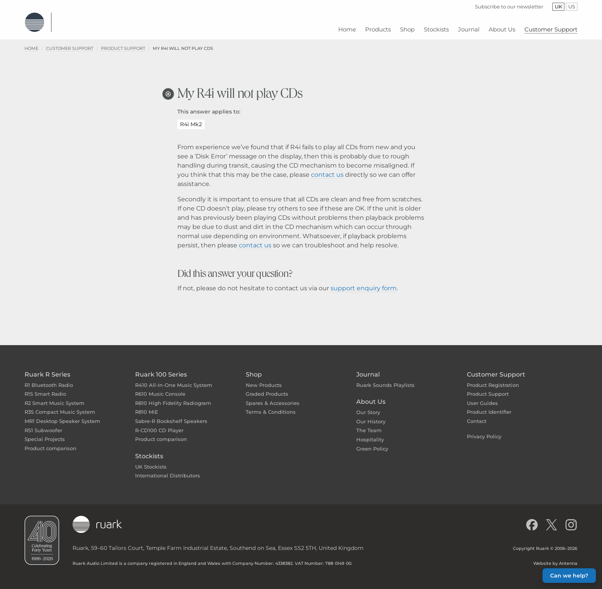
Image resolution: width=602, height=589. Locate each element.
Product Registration (493, 379)
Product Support (123, 42)
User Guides (482, 397)
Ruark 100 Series (161, 368)
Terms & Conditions (271, 406)
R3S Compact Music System (60, 406)
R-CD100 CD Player (159, 424)
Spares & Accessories (272, 397)
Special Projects (45, 433)
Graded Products (267, 388)
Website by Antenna (555, 557)
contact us (327, 169)
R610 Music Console (160, 388)
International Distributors (167, 470)
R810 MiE (146, 406)
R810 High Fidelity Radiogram (173, 397)
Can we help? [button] (569, 575)
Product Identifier (489, 406)
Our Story (368, 406)
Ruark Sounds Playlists (385, 379)
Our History (370, 416)
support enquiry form (364, 282)
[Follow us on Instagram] (571, 519)
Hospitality (370, 434)
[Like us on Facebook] (532, 519)
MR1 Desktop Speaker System (62, 415)
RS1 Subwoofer (43, 424)
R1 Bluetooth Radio (49, 379)
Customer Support (69, 42)
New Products (264, 379)
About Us (370, 396)
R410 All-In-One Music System (173, 379)
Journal (368, 368)
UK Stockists (151, 461)
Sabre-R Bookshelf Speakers (171, 415)
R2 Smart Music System (54, 397)
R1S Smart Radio (45, 388)
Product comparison (50, 442)
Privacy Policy (484, 431)
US (572, 6)
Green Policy (372, 443)
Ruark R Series (47, 368)
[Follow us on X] (551, 519)
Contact (476, 415)
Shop (254, 368)
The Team (369, 424)
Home (31, 42)
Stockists (149, 450)
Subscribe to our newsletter (509, 6)
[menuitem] (347, 27)
